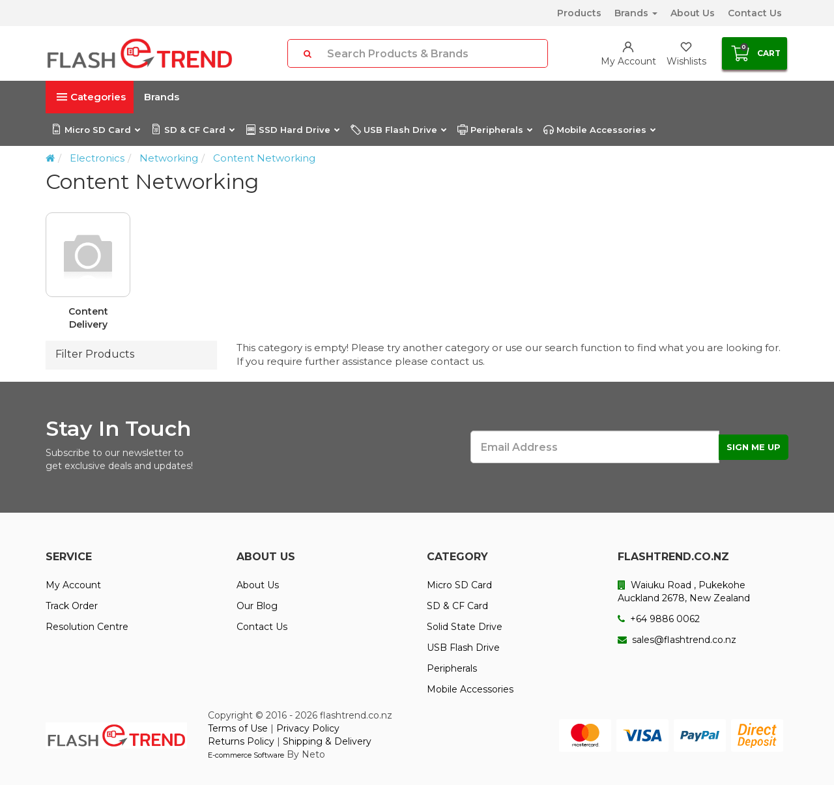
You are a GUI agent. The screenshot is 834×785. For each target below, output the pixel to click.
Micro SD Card (95, 129)
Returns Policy (241, 741)
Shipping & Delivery (327, 741)
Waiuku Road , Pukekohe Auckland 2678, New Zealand (684, 591)
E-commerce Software (246, 755)
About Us (692, 13)
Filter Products (94, 354)
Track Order (72, 606)
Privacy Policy (307, 728)
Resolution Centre (87, 627)
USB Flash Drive (398, 129)
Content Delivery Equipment (88, 318)
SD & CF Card (193, 129)
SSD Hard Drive (292, 129)
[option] (417, 276)
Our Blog (257, 606)
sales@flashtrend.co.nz (677, 640)
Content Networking (264, 158)
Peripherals (494, 129)
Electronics (97, 158)
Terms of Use (238, 728)
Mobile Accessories (599, 129)
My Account (73, 585)
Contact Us (755, 13)
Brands (635, 13)
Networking (168, 158)
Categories (91, 97)
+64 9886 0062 (659, 619)
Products (579, 13)
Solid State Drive (464, 627)
